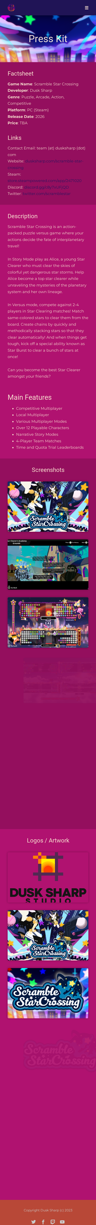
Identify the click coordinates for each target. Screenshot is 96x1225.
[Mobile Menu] (85, 7)
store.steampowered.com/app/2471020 (45, 180)
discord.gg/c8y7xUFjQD (46, 187)
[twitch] (52, 1222)
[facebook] (43, 1222)
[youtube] (62, 1222)
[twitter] (33, 1222)
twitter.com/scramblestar (47, 193)
